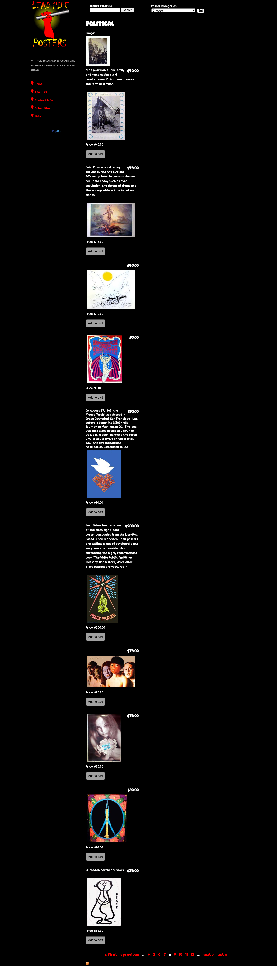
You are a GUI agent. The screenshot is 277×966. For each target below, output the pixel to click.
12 (192, 954)
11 (186, 954)
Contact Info (44, 100)
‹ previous (129, 954)
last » (222, 954)
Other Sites (43, 108)
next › (208, 954)
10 (180, 954)
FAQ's (38, 116)
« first (111, 954)
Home (39, 84)
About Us (41, 92)
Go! (201, 11)
